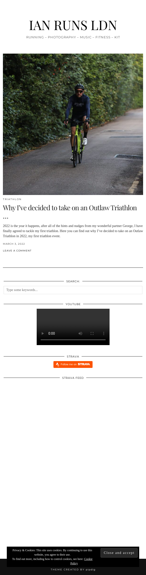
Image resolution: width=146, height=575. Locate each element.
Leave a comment (17, 250)
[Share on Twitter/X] (6, 258)
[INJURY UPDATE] (26, 520)
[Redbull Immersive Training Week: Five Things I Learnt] (73, 520)
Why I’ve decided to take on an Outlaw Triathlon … (70, 211)
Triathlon (12, 199)
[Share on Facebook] (4, 258)
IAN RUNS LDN (73, 24)
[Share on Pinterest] (9, 258)
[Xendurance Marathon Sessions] (120, 520)
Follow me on (75, 364)
